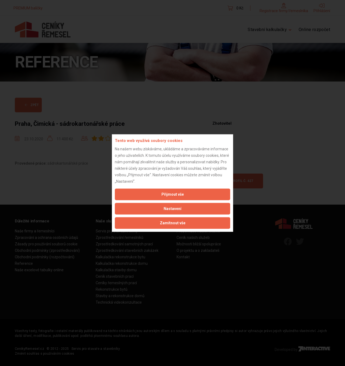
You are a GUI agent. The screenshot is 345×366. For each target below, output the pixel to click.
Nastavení (172, 208)
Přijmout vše (172, 194)
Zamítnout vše (172, 223)
